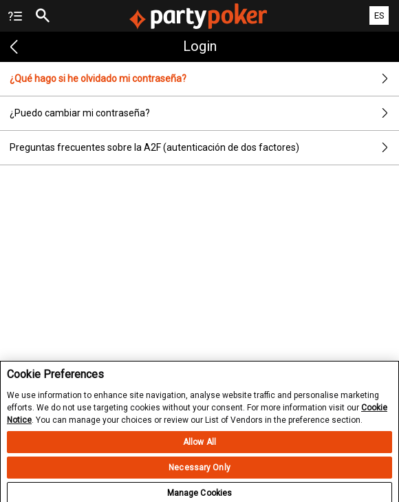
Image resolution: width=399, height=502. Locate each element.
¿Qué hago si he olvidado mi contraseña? (204, 79)
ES (379, 15)
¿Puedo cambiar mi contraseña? (204, 113)
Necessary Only (199, 474)
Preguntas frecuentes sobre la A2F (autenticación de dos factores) (204, 148)
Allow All (199, 448)
